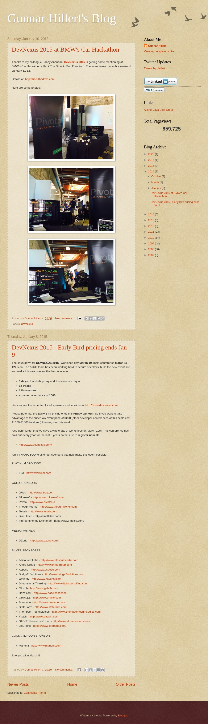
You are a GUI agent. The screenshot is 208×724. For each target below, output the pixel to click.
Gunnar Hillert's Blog (61, 18)
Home (72, 684)
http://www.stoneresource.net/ (71, 621)
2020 (151, 154)
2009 (151, 243)
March (155, 182)
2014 (151, 214)
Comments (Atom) (35, 692)
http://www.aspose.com (45, 569)
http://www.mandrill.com (46, 645)
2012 (151, 226)
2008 (151, 249)
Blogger (122, 715)
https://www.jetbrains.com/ (49, 625)
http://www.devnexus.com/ (101, 405)
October (156, 176)
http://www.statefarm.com (51, 607)
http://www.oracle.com (47, 597)
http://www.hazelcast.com (50, 593)
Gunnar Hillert (157, 45)
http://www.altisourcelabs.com (59, 560)
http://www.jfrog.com (41, 492)
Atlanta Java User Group (159, 109)
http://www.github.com (44, 588)
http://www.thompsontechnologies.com (76, 611)
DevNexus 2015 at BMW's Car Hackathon (65, 49)
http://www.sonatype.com (49, 602)
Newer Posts (18, 684)
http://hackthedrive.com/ (40, 79)
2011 (151, 231)
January (156, 188)
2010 (151, 237)
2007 (151, 255)
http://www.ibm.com (38, 473)
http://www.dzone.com (44, 540)
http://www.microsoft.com (49, 497)
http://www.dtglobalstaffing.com (68, 583)
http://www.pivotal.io (42, 502)
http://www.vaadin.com (44, 616)
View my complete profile (159, 51)
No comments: (64, 318)
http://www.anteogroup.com (54, 564)
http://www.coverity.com (46, 578)
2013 (151, 220)
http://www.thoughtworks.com (58, 506)
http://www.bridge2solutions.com (64, 574)
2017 (151, 159)
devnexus (27, 323)
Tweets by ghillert (154, 68)
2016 (151, 165)
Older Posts (126, 684)
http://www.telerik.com (43, 511)
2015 (151, 171)
